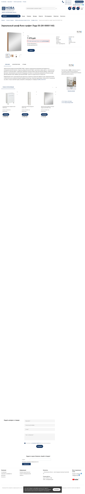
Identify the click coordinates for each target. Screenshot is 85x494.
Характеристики (16, 64)
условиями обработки (36, 443)
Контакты (62, 16)
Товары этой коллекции (8, 87)
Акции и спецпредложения (25, 473)
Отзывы (24, 1)
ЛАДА (70, 39)
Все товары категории (67, 101)
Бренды (35, 16)
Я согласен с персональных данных (38, 443)
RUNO (70, 38)
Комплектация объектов (25, 472)
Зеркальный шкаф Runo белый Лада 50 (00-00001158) (47, 107)
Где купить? (9, 1)
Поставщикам (48, 16)
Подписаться (26, 464)
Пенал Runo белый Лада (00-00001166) (28, 107)
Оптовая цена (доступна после (38, 41)
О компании (3, 1)
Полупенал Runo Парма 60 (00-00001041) (9, 107)
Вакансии (3, 475)
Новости (41, 16)
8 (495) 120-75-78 (68, 1)
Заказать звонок (76, 4)
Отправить (39, 446)
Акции (23, 16)
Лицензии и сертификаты (6, 473)
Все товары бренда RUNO (67, 102)
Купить (31, 50)
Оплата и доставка (18, 1)
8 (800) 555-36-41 (68, 2)
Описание (7, 64)
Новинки (29, 16)
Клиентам (56, 16)
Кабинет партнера (79, 1)
